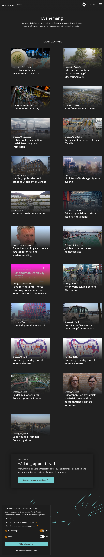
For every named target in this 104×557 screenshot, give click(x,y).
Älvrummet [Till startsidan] (12, 5)
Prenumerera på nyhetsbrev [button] (34, 480)
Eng (90, 4)
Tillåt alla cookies (26, 544)
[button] (84, 4)
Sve (94, 4)
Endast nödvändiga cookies (26, 550)
